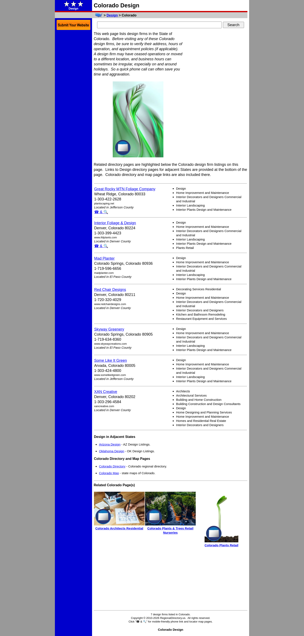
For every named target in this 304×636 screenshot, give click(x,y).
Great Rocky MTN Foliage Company (124, 189)
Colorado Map (109, 473)
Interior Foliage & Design (115, 223)
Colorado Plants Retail (221, 545)
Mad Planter (104, 258)
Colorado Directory (112, 466)
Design (112, 15)
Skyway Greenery (109, 329)
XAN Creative (105, 392)
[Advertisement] (215, 94)
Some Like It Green (110, 360)
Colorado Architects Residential (119, 528)
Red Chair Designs (110, 290)
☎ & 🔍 (101, 212)
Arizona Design (110, 444)
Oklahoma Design (111, 451)
